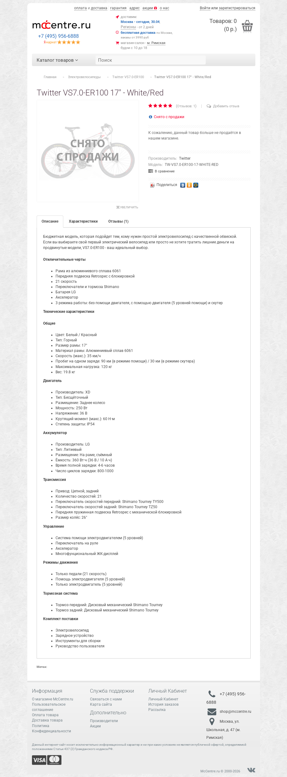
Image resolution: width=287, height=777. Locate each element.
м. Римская (156, 43)
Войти (205, 8)
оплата (80, 8)
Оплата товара (45, 715)
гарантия (118, 8)
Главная (50, 77)
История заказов (163, 704)
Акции (95, 726)
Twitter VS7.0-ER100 (128, 77)
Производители (104, 721)
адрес (134, 8)
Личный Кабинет (163, 699)
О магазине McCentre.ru (52, 699)
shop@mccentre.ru (235, 711)
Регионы (128, 27)
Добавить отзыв (223, 106)
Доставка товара (47, 720)
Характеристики (83, 221)
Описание (50, 221)
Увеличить (127, 207)
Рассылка (157, 710)
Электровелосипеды (84, 77)
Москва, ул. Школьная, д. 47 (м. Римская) (223, 729)
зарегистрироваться (237, 8)
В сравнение (161, 171)
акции (149, 8)
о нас (164, 8)
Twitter (185, 158)
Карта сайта (101, 704)
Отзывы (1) (118, 221)
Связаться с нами (106, 699)
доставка (99, 8)
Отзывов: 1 (186, 106)
